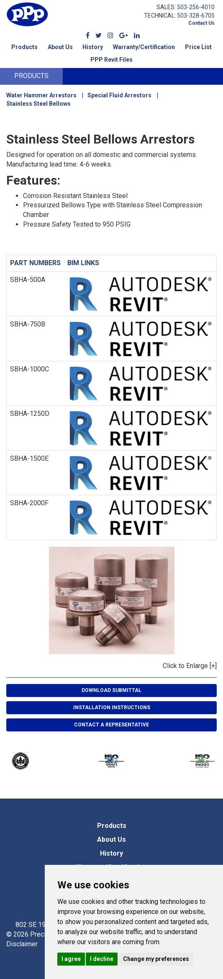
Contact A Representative (111, 725)
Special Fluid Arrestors (119, 95)
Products (24, 47)
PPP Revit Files (111, 59)
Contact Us (201, 23)
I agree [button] (71, 959)
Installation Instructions (111, 707)
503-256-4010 (196, 7)
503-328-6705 (196, 15)
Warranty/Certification (144, 47)
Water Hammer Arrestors (41, 95)
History (92, 47)
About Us (60, 47)
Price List (198, 47)
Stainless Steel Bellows (38, 103)
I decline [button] (101, 959)
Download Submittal (111, 690)
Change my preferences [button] (156, 959)
